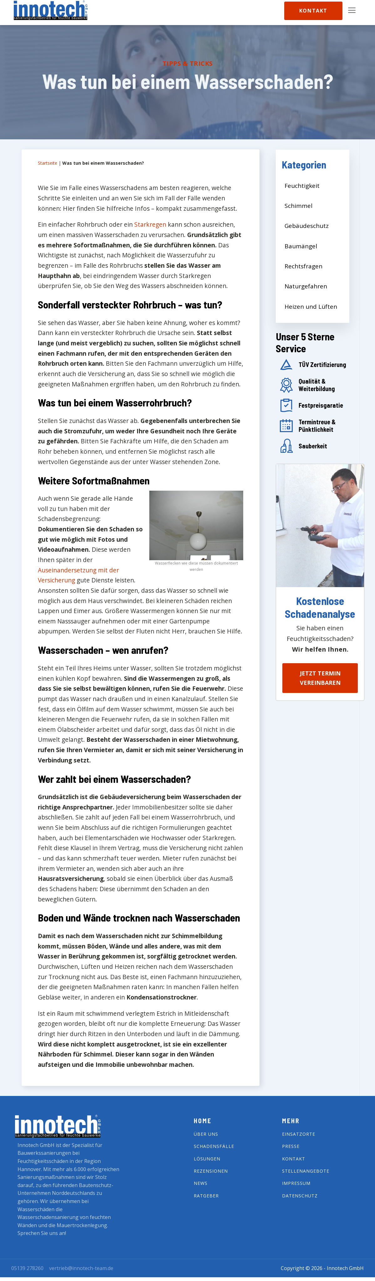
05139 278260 (27, 1268)
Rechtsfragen (303, 266)
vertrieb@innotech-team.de (81, 1268)
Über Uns (206, 1134)
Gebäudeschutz (307, 226)
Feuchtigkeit (302, 186)
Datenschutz (300, 1195)
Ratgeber (206, 1195)
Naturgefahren (306, 286)
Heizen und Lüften (311, 306)
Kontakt (313, 10)
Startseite (47, 163)
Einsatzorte (298, 1134)
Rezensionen (211, 1171)
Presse (291, 1146)
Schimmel (298, 206)
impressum (296, 1183)
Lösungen (207, 1158)
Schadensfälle (214, 1146)
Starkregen (150, 224)
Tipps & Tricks (187, 63)
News (201, 1183)
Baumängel (301, 246)
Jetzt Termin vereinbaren (320, 678)
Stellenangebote (305, 1171)
